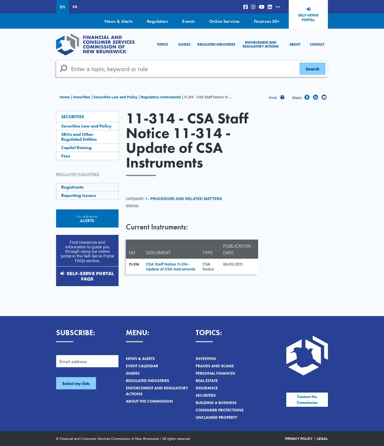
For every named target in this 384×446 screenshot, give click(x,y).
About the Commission (149, 401)
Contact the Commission (307, 399)
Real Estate (207, 380)
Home (65, 96)
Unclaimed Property (216, 417)
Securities (81, 96)
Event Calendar (142, 366)
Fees (65, 156)
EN (62, 7)
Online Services (224, 21)
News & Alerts (119, 21)
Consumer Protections (220, 410)
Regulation (157, 21)
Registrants (72, 187)
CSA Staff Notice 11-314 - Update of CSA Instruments (170, 266)
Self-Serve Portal (308, 17)
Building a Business (216, 402)
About (294, 44)
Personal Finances (215, 373)
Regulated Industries (216, 44)
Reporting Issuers (78, 195)
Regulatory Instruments (161, 96)
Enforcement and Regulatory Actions (261, 44)
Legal (322, 438)
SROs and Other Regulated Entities (79, 136)
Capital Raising (76, 147)
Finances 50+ (266, 21)
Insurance (207, 388)
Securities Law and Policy (115, 96)
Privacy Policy (299, 438)
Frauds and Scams (215, 366)
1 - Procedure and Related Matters (183, 198)
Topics (162, 44)
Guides (184, 44)
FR (74, 7)
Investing (206, 358)
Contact (317, 44)
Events (188, 21)
